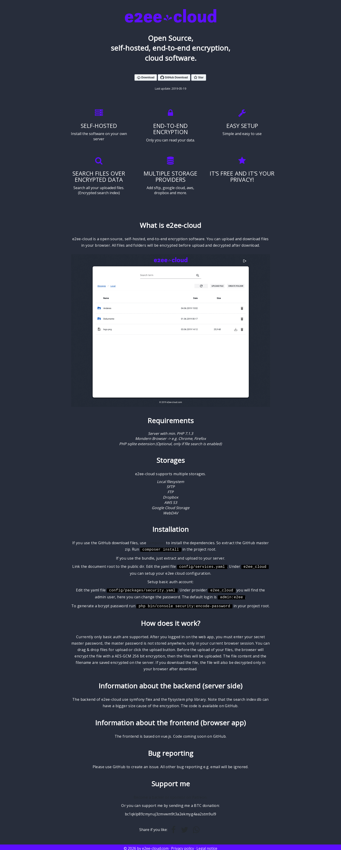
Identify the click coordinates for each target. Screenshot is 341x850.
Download (146, 78)
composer (156, 542)
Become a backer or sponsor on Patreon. (170, 795)
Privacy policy (182, 846)
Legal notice (206, 846)
